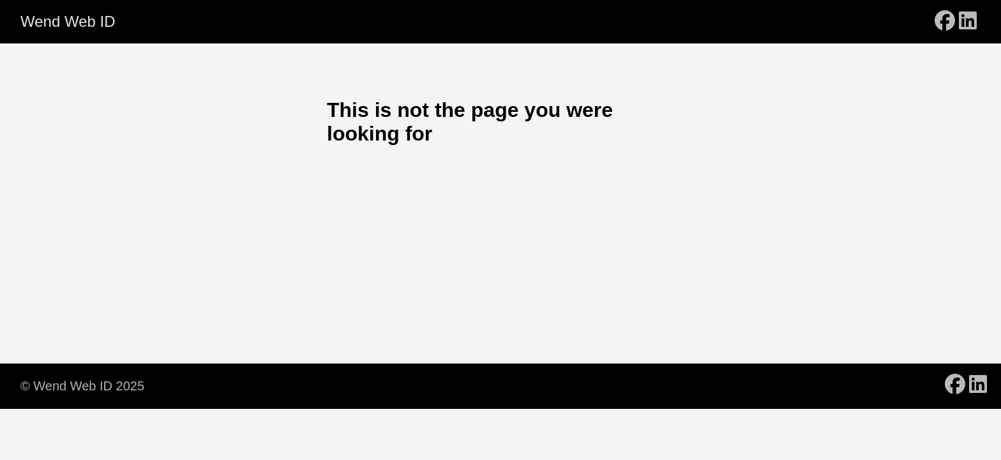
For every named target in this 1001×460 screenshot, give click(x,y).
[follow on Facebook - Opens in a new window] (945, 21)
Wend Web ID (68, 21)
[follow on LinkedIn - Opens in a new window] (968, 21)
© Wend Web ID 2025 (82, 386)
